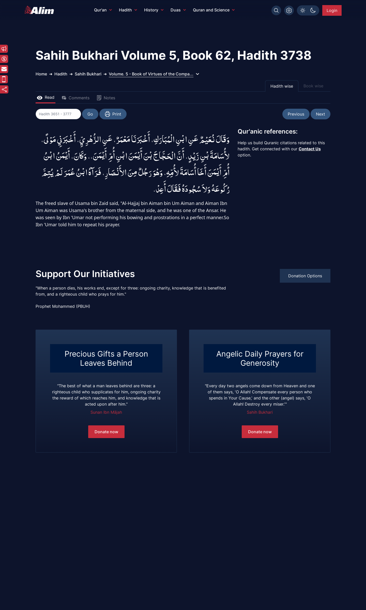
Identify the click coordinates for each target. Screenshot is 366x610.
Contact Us (310, 148)
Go (90, 114)
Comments (75, 97)
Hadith (128, 9)
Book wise (313, 85)
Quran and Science (214, 9)
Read (45, 97)
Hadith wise (281, 86)
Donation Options (305, 275)
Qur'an (103, 9)
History (153, 9)
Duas (178, 9)
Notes (106, 97)
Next (320, 114)
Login (332, 10)
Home (41, 73)
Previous (296, 114)
